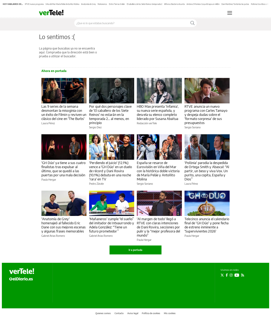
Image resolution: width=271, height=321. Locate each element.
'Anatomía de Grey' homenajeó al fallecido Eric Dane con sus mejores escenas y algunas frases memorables (63, 225)
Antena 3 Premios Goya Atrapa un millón (203, 4)
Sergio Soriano (193, 127)
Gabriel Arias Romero (53, 235)
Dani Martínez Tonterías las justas (235, 4)
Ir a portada (135, 249)
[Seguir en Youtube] (236, 275)
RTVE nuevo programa (34, 4)
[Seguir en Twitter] (222, 275)
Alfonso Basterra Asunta (174, 4)
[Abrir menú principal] (229, 13)
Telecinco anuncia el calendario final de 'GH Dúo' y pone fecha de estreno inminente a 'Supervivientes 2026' (207, 225)
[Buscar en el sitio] (131, 23)
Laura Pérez (48, 123)
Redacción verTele (147, 123)
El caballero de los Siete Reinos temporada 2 (144, 4)
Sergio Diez (95, 127)
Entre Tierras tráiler (117, 4)
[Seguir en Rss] (242, 275)
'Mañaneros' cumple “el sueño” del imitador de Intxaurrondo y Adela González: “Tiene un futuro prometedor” (111, 225)
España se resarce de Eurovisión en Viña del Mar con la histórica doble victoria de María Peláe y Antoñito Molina (158, 170)
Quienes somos (103, 313)
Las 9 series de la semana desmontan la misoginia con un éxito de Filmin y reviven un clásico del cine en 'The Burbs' (63, 112)
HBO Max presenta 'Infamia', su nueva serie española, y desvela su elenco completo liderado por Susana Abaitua (158, 112)
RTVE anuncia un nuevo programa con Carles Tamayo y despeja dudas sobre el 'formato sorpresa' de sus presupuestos (206, 114)
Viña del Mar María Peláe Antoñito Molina (62, 4)
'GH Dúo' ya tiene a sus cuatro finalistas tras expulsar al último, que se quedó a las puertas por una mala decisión (63, 168)
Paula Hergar (48, 179)
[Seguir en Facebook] (227, 275)
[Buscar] (192, 23)
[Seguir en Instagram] (231, 275)
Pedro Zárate (96, 183)
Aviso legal (132, 313)
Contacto (119, 313)
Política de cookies (151, 313)
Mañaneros (102, 4)
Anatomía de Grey (88, 4)
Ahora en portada (53, 71)
